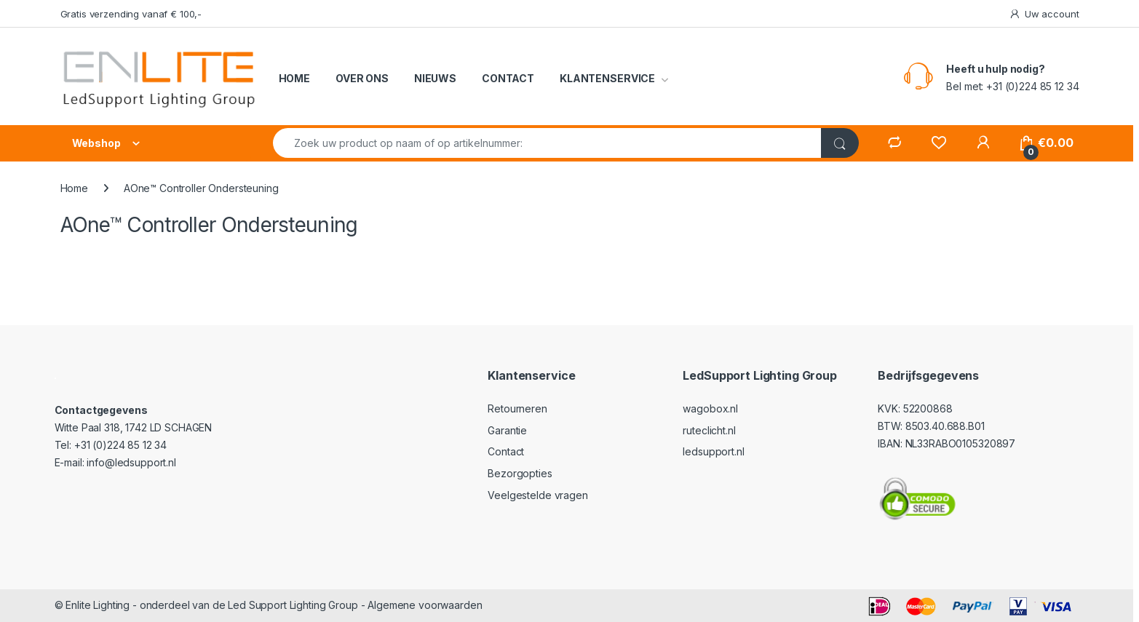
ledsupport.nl (713, 451)
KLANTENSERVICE (607, 78)
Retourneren (517, 408)
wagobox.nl (710, 408)
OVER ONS (362, 78)
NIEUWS (435, 78)
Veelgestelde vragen (537, 495)
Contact (506, 451)
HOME (294, 78)
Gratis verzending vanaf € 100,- (131, 14)
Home (74, 188)
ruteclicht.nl (709, 430)
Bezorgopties (520, 473)
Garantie (507, 430)
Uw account (1044, 14)
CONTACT (508, 78)
